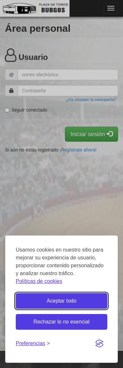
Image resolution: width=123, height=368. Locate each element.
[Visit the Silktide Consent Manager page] (99, 344)
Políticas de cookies (39, 281)
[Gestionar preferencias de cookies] (33, 343)
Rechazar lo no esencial (61, 321)
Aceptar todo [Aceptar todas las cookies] (61, 301)
